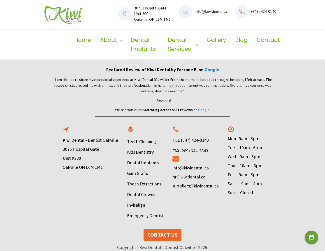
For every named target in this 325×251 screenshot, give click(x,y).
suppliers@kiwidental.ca (195, 186)
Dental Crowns (141, 194)
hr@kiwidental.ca (188, 177)
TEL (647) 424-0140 (190, 140)
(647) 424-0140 (263, 11)
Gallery (216, 40)
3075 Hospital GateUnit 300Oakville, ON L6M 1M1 (152, 13)
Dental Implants (143, 44)
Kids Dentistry (140, 152)
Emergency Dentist (145, 215)
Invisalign (136, 205)
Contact (268, 40)
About (108, 40)
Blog (241, 40)
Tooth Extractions (144, 184)
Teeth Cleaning (141, 141)
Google (211, 69)
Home (82, 40)
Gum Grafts (138, 173)
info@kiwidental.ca (211, 11)
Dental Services (179, 44)
